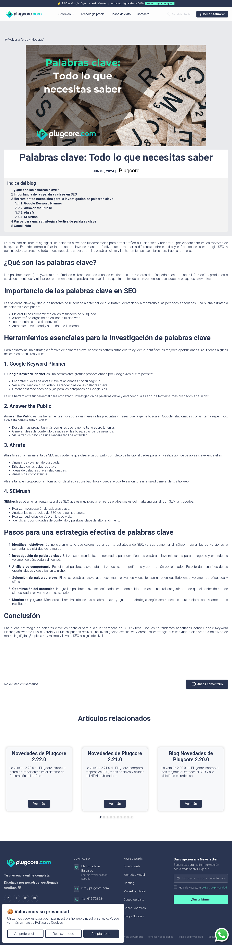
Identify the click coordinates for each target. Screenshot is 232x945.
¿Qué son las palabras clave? (36, 190)
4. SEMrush (29, 217)
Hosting (129, 883)
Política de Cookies (49, 922)
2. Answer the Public (36, 208)
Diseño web (132, 866)
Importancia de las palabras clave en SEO (45, 194)
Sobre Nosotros (135, 908)
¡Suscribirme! (200, 899)
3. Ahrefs (28, 212)
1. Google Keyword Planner (41, 203)
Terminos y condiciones (160, 936)
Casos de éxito (121, 14)
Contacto (143, 14)
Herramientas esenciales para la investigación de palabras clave (63, 199)
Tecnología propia (93, 14)
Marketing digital (135, 891)
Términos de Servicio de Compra (124, 936)
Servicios (67, 14)
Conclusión (22, 226)
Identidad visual (134, 875)
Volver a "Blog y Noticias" (24, 40)
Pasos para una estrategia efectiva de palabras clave (55, 221)
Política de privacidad (190, 936)
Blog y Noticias (134, 916)
